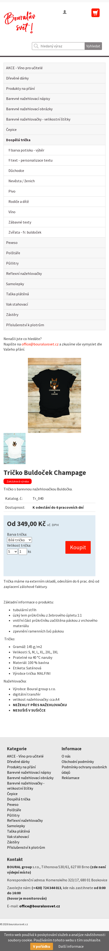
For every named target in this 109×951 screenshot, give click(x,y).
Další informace (71, 946)
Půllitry (12, 263)
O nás (66, 756)
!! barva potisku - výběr (26, 150)
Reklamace (70, 777)
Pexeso (12, 242)
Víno (11, 211)
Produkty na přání (20, 88)
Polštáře (13, 252)
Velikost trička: (19, 545)
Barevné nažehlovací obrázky (29, 108)
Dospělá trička (18, 139)
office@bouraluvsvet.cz (40, 344)
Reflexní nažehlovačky (24, 273)
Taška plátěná (17, 294)
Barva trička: (17, 534)
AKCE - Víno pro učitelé (24, 67)
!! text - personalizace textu (30, 160)
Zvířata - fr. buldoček (24, 232)
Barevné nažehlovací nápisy (28, 98)
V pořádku (41, 946)
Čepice (11, 129)
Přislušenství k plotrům (25, 324)
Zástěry (12, 314)
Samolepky (15, 283)
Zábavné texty (19, 222)
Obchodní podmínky (78, 761)
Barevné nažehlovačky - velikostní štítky (38, 119)
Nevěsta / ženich (21, 180)
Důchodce (16, 170)
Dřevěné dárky (17, 78)
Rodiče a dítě (18, 201)
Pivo (11, 191)
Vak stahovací (17, 304)
